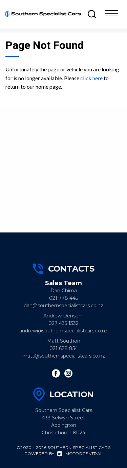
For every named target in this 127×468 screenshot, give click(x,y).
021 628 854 (63, 348)
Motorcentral (80, 453)
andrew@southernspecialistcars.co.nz (63, 331)
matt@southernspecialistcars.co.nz (63, 356)
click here (91, 78)
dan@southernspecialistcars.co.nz (63, 305)
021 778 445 (63, 298)
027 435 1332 (63, 323)
